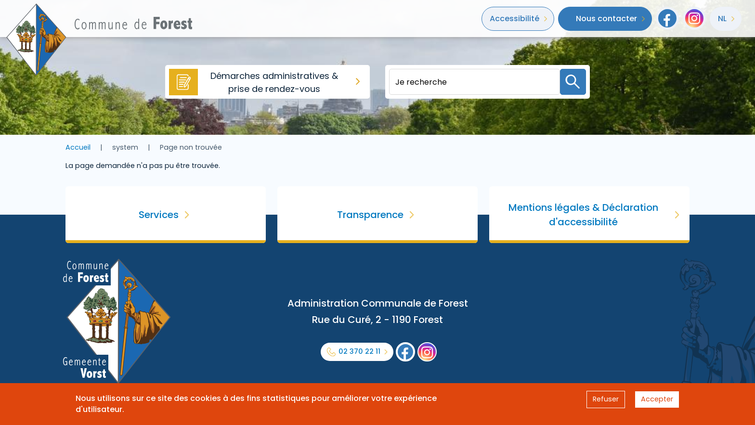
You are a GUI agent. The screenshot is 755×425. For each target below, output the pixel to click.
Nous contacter (606, 18)
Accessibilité (514, 18)
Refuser (606, 399)
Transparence (370, 214)
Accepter (657, 399)
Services (159, 214)
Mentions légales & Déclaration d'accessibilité (583, 215)
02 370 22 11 (359, 351)
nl (722, 18)
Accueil (78, 147)
